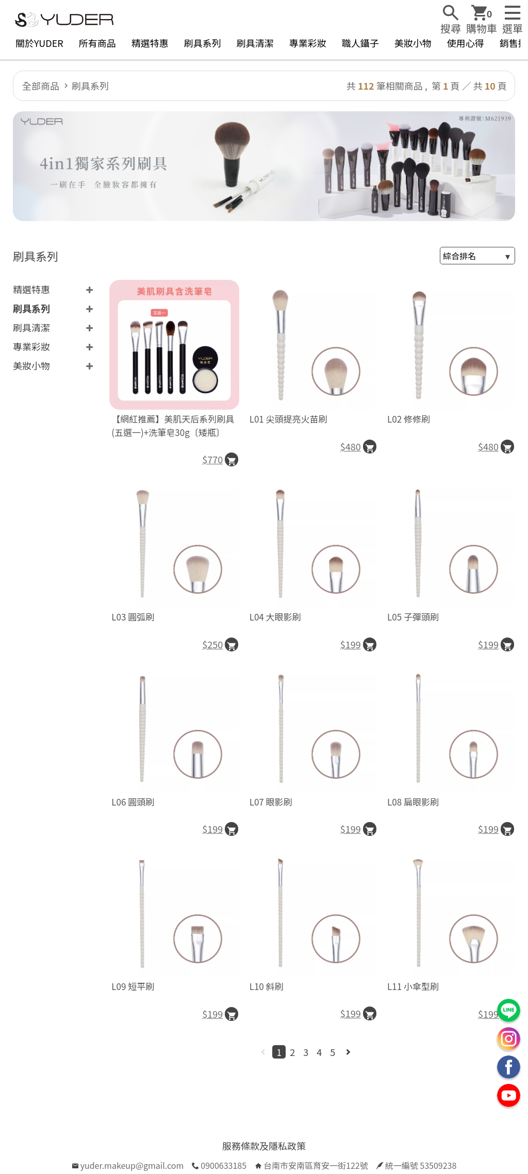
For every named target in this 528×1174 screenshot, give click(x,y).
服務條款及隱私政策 (264, 1145)
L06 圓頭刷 (132, 801)
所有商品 (97, 42)
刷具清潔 (255, 42)
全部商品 (40, 85)
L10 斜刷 (267, 986)
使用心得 (465, 42)
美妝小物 (413, 42)
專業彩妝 (307, 42)
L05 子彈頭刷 (413, 616)
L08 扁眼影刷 (413, 801)
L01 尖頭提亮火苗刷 (288, 418)
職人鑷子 (360, 42)
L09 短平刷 (132, 986)
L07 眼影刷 (271, 801)
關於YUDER (39, 42)
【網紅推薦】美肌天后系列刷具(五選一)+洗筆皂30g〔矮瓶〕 (172, 425)
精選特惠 (150, 42)
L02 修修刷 (408, 418)
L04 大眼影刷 (275, 616)
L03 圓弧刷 (132, 616)
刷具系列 (202, 42)
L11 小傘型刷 (413, 986)
